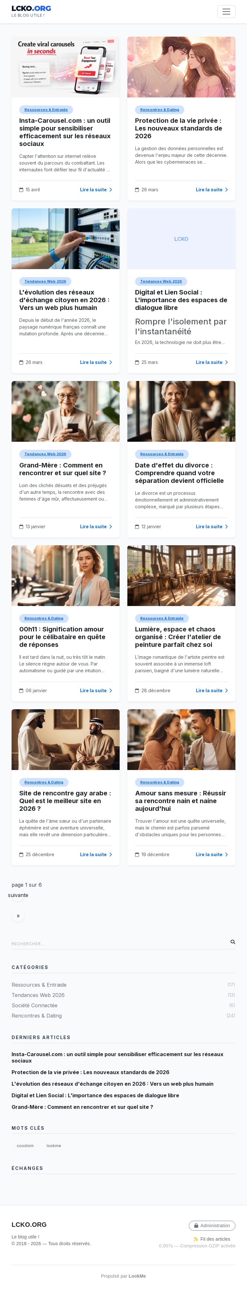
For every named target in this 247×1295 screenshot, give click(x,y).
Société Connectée (123, 1005)
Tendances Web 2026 (45, 281)
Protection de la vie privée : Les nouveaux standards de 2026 (178, 128)
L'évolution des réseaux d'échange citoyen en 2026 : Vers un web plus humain (64, 300)
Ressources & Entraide (46, 109)
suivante (18, 895)
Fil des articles (212, 1239)
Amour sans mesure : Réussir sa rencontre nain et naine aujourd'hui (180, 800)
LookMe (137, 1276)
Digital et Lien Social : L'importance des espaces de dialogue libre (181, 300)
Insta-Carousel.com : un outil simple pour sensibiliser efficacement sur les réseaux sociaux (65, 132)
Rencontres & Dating (159, 109)
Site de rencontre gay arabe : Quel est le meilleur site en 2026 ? (65, 800)
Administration (212, 1225)
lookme (54, 1145)
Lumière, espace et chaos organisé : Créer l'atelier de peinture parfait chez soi (178, 636)
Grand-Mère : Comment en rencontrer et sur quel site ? (62, 469)
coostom (25, 1145)
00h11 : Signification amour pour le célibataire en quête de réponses (62, 636)
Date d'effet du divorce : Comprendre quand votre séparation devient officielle (179, 472)
